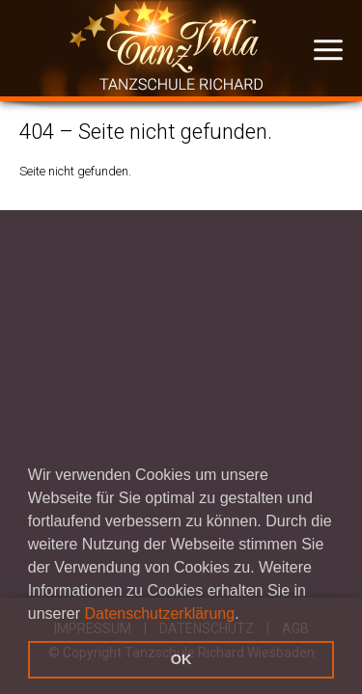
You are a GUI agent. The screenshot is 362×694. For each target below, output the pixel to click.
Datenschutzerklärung (160, 613)
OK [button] (181, 659)
